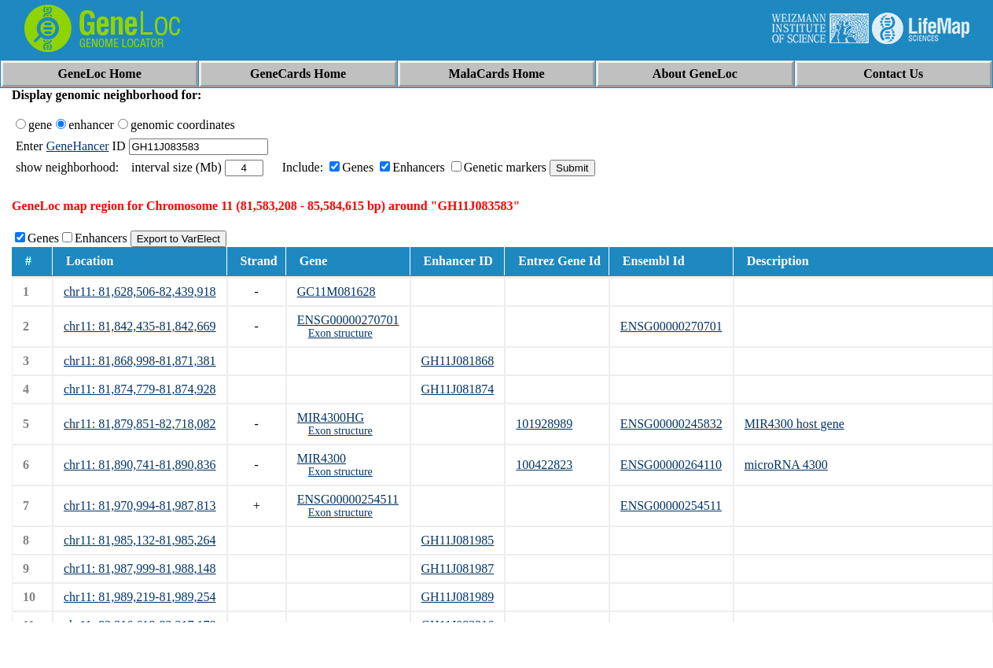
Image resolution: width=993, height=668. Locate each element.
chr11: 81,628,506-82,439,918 (140, 291)
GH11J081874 (458, 389)
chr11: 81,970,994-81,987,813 (140, 505)
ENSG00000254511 (348, 499)
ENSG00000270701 (348, 320)
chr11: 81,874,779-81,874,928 (140, 389)
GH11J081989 (458, 596)
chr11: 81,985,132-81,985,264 (140, 540)
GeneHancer (77, 146)
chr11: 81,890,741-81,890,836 (140, 464)
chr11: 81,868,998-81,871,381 (140, 360)
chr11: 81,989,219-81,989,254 (140, 596)
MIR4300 (321, 458)
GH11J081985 (458, 540)
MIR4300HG (330, 417)
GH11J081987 (458, 568)
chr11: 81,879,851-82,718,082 (140, 423)
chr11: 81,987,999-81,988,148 (140, 568)
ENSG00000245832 (671, 423)
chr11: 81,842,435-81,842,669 (140, 326)
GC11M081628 (336, 291)
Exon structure (340, 333)
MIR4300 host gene (794, 423)
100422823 (544, 464)
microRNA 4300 (786, 464)
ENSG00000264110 (671, 464)
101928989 (544, 423)
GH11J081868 (458, 360)
